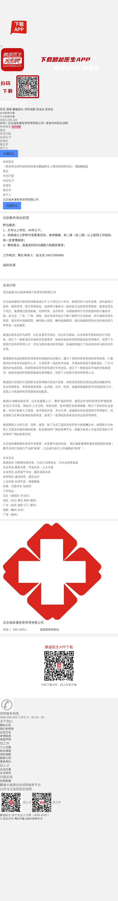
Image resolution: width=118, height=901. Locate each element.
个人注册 (5, 747)
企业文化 (5, 732)
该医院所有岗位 (49, 629)
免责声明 (5, 739)
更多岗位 (5, 761)
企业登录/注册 (7, 113)
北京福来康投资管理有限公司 (26, 123)
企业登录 (5, 772)
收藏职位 (9, 153)
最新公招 (5, 757)
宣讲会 (49, 109)
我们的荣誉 (7, 728)
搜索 (9, 109)
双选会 (40, 109)
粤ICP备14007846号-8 (28, 818)
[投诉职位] (81, 166)
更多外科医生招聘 (57, 123)
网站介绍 (5, 725)
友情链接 (5, 735)
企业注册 (5, 769)
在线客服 (5, 780)
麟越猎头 (18, 109)
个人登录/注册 (7, 116)
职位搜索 (5, 750)
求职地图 (29, 109)
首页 (3, 109)
